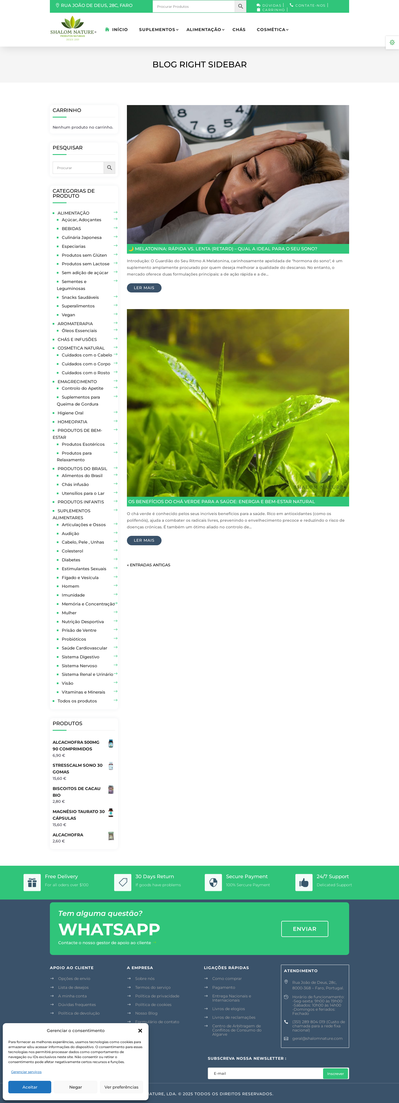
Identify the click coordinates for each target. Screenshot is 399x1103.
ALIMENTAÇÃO (203, 29)
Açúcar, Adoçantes (81, 219)
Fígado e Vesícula (80, 577)
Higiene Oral (70, 413)
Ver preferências (121, 1087)
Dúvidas (272, 5)
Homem (70, 586)
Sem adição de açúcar (85, 272)
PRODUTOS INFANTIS (81, 502)
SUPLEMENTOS (157, 29)
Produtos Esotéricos (83, 444)
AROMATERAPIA (75, 323)
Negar (75, 1087)
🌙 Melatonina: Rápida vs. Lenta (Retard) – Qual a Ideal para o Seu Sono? (222, 248)
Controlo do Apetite (82, 388)
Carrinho (273, 10)
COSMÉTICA (271, 29)
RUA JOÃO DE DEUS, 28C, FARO (96, 5)
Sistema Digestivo (80, 656)
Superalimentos (78, 306)
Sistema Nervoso (79, 665)
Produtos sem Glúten (84, 255)
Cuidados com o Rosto (86, 372)
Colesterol (72, 551)
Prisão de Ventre (79, 630)
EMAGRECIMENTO (77, 381)
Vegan (68, 314)
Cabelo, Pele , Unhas (83, 542)
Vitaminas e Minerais (83, 692)
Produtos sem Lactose (85, 263)
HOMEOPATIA (72, 421)
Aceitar (29, 1087)
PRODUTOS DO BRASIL (82, 468)
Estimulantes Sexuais (84, 568)
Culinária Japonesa (82, 237)
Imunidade (73, 595)
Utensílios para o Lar (83, 493)
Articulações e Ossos (84, 524)
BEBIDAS (71, 228)
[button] (140, 1030)
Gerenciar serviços (26, 1072)
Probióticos (74, 639)
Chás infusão (75, 484)
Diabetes (71, 559)
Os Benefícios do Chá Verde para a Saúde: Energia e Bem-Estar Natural (221, 501)
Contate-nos (310, 5)
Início (120, 29)
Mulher (69, 612)
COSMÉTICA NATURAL (81, 348)
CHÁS (239, 29)
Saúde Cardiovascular (84, 648)
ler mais (144, 287)
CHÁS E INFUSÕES (77, 339)
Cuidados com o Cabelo (87, 355)
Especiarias (74, 246)
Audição (70, 533)
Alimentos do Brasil (82, 475)
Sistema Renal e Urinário (87, 674)
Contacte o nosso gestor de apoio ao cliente (104, 942)
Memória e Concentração (88, 604)
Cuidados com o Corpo (86, 363)
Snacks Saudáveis (80, 297)
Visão (67, 683)
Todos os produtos (77, 701)
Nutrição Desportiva (83, 621)
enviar (305, 929)
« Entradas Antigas (148, 564)
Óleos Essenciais (79, 330)
